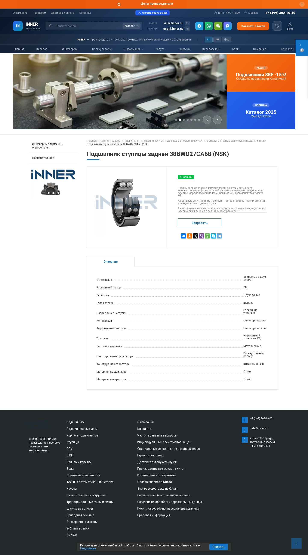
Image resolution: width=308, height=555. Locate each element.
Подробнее (88, 548)
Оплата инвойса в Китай (154, 482)
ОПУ (70, 448)
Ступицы (73, 442)
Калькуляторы (102, 49)
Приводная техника (80, 515)
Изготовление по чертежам (156, 475)
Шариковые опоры (80, 508)
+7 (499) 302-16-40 (280, 13)
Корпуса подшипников (82, 435)
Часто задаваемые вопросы (157, 435)
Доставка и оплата (62, 13)
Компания (261, 49)
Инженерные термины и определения (47, 145)
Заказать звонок (253, 26)
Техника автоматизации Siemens (90, 482)
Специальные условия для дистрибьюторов (168, 448)
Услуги (161, 49)
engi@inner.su (173, 28)
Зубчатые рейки (78, 528)
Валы (70, 468)
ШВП (70, 455)
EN (217, 39)
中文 (226, 39)
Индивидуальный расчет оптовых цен (164, 442)
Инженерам (71, 49)
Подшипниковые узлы (82, 428)
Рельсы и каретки (79, 462)
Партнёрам (39, 13)
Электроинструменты (82, 522)
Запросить (199, 223)
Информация (134, 49)
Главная (19, 49)
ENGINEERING (33, 28)
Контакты (85, 13)
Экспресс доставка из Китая (157, 488)
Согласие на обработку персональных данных (170, 502)
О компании (20, 13)
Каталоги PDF (211, 49)
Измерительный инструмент (87, 495)
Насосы (72, 488)
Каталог (43, 49)
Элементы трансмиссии (83, 475)
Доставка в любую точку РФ (157, 462)
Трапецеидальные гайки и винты (90, 502)
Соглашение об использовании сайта (163, 495)
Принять (219, 547)
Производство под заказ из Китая (161, 468)
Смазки (72, 535)
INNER (32, 24)
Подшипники (75, 422)
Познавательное (43, 157)
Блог (236, 49)
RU (208, 39)
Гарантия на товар (150, 455)
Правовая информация (153, 515)
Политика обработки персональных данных (168, 508)
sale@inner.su (173, 23)
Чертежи (184, 49)
